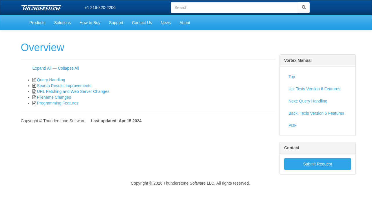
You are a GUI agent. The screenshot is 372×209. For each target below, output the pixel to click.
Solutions (62, 22)
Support (116, 22)
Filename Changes (54, 97)
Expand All (42, 68)
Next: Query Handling (307, 101)
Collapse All (68, 68)
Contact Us (142, 22)
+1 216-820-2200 (100, 7)
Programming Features (57, 103)
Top (291, 76)
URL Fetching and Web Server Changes (73, 91)
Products (38, 22)
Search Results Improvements (64, 85)
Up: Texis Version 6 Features (314, 89)
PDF (292, 125)
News (166, 22)
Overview (42, 47)
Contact (291, 147)
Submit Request (317, 164)
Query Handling (51, 80)
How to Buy (89, 22)
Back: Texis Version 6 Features (316, 113)
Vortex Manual (298, 60)
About (184, 22)
